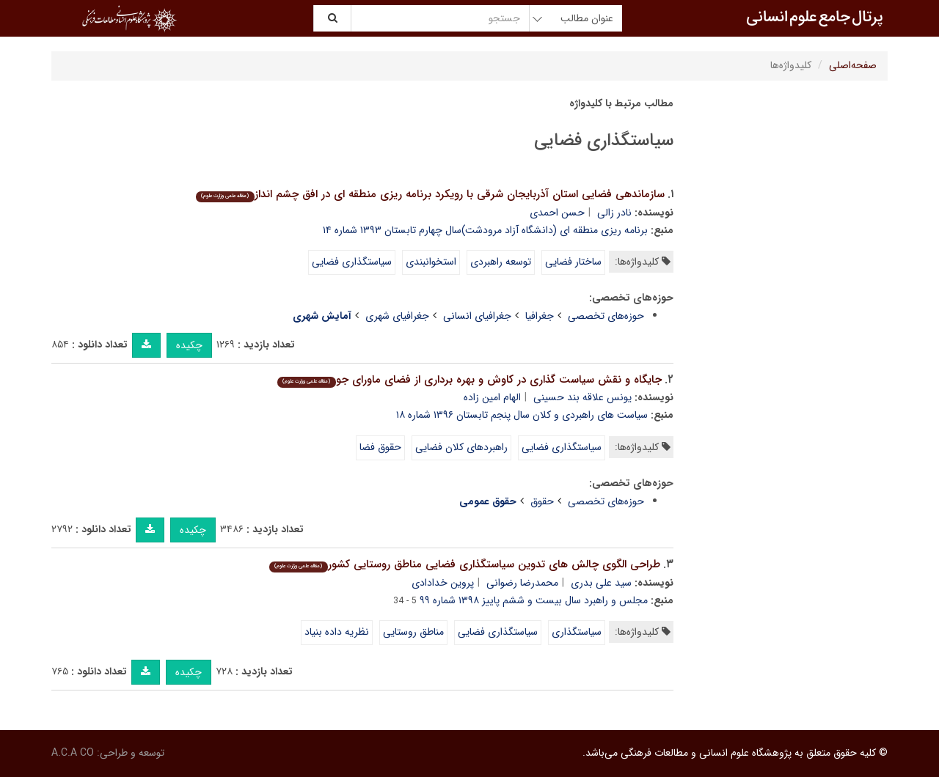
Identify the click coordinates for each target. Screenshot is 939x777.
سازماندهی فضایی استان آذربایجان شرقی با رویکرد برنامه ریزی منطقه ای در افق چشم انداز (430, 194)
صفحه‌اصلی (853, 65)
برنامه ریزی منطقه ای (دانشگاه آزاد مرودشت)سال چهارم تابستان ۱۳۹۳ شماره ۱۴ (485, 230)
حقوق (542, 501)
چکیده (189, 345)
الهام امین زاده (492, 397)
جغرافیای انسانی (477, 316)
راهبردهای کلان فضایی (461, 447)
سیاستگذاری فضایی (352, 262)
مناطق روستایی (413, 632)
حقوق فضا (380, 447)
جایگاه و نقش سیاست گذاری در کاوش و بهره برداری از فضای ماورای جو (469, 379)
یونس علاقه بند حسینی (582, 397)
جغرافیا (539, 316)
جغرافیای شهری (397, 316)
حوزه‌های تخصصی (606, 316)
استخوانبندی (431, 262)
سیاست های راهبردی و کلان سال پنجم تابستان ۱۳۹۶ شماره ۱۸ (522, 415)
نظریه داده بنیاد (336, 632)
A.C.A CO (72, 753)
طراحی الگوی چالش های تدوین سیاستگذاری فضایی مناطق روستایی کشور (464, 564)
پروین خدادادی (443, 583)
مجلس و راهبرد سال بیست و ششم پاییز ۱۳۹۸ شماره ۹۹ (534, 600)
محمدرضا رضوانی (522, 583)
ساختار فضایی (573, 262)
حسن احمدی (557, 213)
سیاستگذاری (577, 632)
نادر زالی (614, 213)
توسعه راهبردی (500, 262)
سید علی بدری (601, 583)
